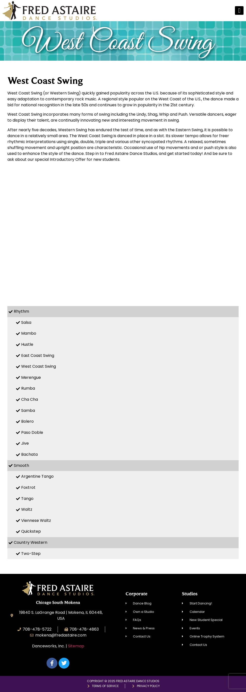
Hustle (27, 344)
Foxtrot (28, 487)
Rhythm (21, 311)
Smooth (21, 465)
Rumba (28, 388)
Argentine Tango (37, 476)
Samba (28, 410)
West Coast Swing (38, 366)
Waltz (26, 509)
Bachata (29, 454)
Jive (25, 443)
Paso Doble (32, 432)
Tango (27, 498)
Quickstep (31, 531)
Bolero (27, 421)
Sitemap (76, 646)
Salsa (26, 322)
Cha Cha (29, 399)
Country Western (30, 542)
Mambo (28, 333)
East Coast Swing (37, 355)
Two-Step (31, 553)
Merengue (31, 377)
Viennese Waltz (36, 520)
